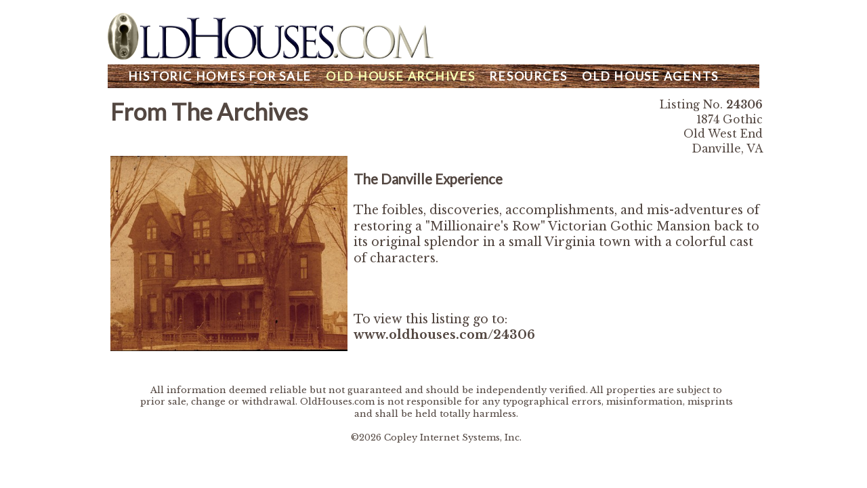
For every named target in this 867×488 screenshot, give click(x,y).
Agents (650, 76)
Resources (528, 76)
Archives (400, 76)
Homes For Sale (220, 76)
